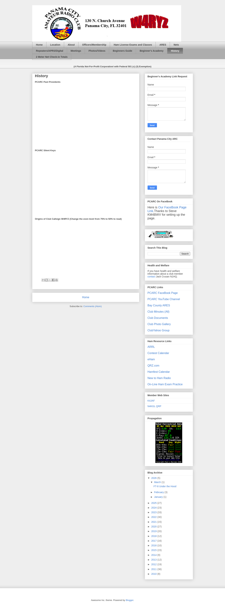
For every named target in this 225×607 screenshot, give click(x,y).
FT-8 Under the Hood (164, 486)
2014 (154, 555)
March (158, 482)
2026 (154, 478)
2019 (154, 531)
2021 (154, 521)
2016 (154, 545)
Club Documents (158, 317)
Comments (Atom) (92, 306)
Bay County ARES (159, 305)
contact (151, 276)
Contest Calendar (158, 353)
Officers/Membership (94, 44)
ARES (162, 44)
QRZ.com (153, 365)
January (159, 497)
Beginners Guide (122, 50)
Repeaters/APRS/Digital (49, 50)
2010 (154, 573)
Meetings (76, 50)
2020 (154, 526)
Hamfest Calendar (159, 371)
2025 (154, 503)
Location (55, 44)
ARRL (151, 346)
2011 (154, 569)
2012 (154, 564)
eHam (151, 359)
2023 (154, 512)
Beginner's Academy (151, 50)
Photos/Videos (97, 50)
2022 (154, 517)
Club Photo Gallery (159, 324)
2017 (154, 540)
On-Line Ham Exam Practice (165, 384)
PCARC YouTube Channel (164, 299)
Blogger (129, 600)
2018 (154, 536)
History (175, 50)
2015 (154, 550)
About (71, 44)
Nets (176, 44)
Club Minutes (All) (158, 311)
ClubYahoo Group (159, 330)
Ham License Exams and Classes (133, 44)
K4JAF (151, 400)
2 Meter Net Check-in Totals (52, 56)
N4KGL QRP (154, 406)
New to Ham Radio (159, 378)
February (159, 492)
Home (39, 44)
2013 (154, 559)
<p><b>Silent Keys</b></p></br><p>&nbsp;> (70, 116)
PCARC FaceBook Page (163, 292)
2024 (154, 507)
